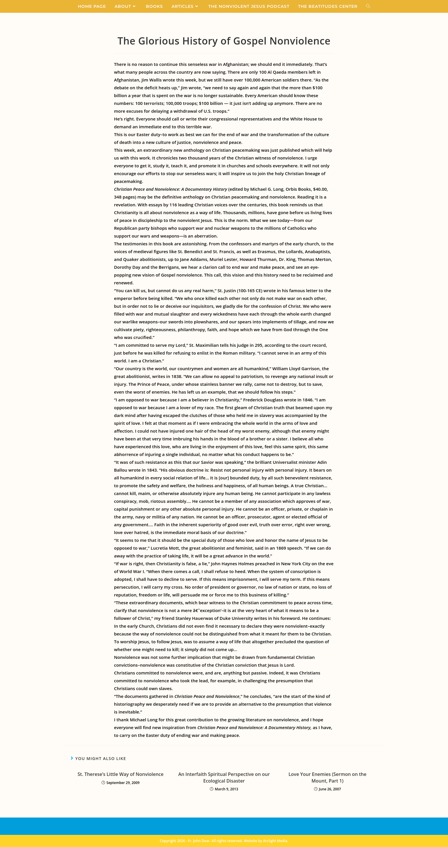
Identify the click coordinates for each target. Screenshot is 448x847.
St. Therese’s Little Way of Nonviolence (121, 774)
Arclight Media (275, 840)
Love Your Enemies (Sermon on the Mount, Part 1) (327, 777)
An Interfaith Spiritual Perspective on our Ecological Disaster (224, 777)
